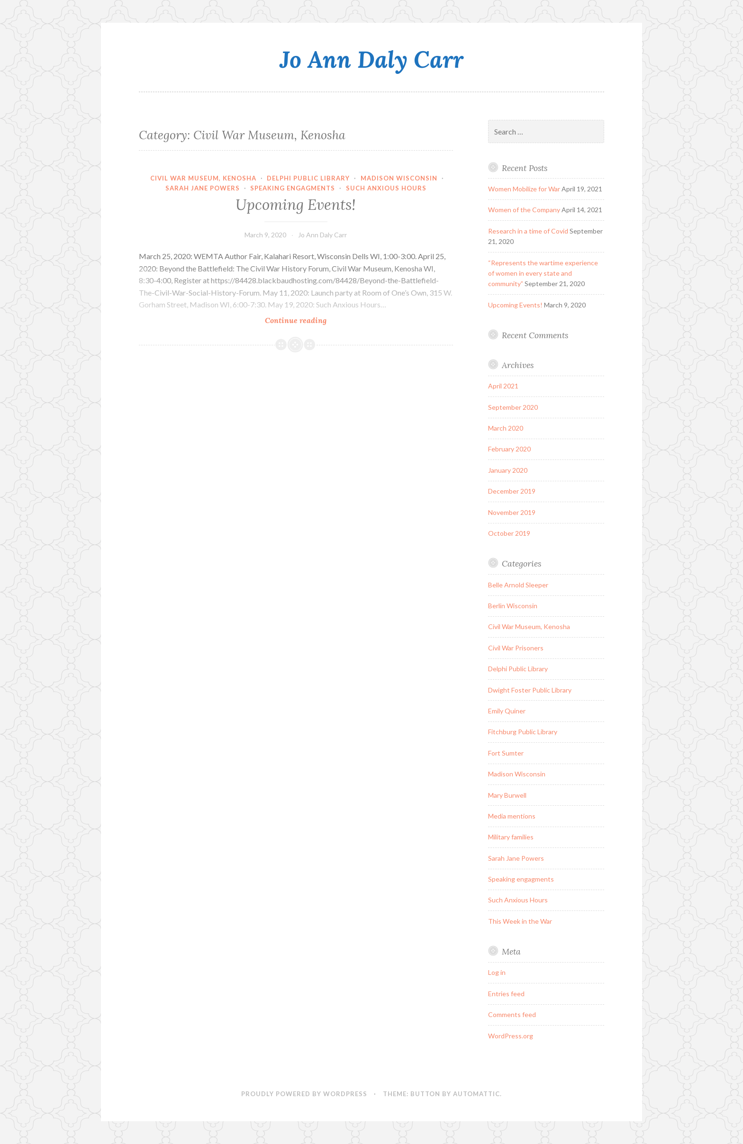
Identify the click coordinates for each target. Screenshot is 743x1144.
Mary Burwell (507, 795)
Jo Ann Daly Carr (371, 59)
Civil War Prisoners (516, 648)
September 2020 (513, 407)
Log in (497, 972)
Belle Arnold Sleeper (518, 585)
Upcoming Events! (296, 204)
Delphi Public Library (308, 178)
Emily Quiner (507, 711)
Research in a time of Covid (528, 231)
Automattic (476, 1094)
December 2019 (511, 491)
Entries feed (506, 994)
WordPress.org (510, 1036)
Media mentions (511, 816)
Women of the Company (524, 210)
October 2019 (509, 533)
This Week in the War (520, 921)
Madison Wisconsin (399, 178)
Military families (511, 837)
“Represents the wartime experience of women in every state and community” (543, 273)
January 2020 (507, 470)
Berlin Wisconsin (512, 606)
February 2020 (509, 449)
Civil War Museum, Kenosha (203, 178)
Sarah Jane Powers (202, 188)
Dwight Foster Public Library (529, 690)
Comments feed (512, 1014)
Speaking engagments (292, 188)
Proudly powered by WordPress (304, 1094)
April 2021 (503, 386)
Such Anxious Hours (386, 188)
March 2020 (505, 428)
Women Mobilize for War (524, 189)
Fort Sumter (506, 753)
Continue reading (313, 320)
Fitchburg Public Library (522, 732)
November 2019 (511, 512)
